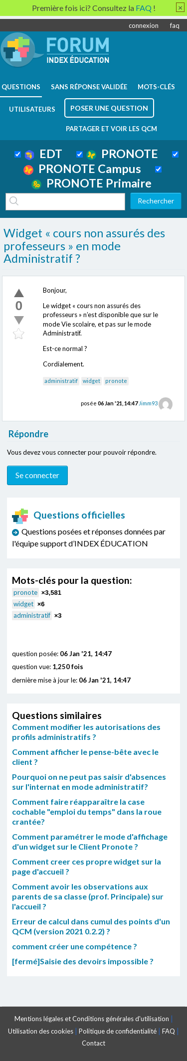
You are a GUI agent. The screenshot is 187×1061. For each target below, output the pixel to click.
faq (175, 25)
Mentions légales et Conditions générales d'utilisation (91, 1019)
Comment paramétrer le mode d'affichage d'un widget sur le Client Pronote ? (90, 841)
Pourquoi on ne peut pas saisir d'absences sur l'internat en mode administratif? (89, 781)
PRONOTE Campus (82, 169)
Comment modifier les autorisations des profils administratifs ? (86, 731)
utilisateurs (32, 109)
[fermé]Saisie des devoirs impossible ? (83, 961)
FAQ (168, 1031)
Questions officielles (69, 515)
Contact (93, 1043)
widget (91, 380)
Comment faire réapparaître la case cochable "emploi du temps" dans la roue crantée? (87, 811)
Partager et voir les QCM (111, 129)
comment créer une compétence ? (74, 946)
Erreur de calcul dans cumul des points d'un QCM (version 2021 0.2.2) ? (91, 926)
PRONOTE (122, 154)
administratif (61, 380)
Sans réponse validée (89, 87)
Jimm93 (148, 403)
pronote (116, 380)
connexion (144, 25)
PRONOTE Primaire (91, 183)
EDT (43, 154)
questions (20, 87)
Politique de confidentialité (118, 1031)
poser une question (109, 108)
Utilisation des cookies (40, 1031)
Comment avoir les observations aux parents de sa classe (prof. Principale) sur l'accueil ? (88, 896)
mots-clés (156, 87)
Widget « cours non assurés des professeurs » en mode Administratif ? (84, 245)
